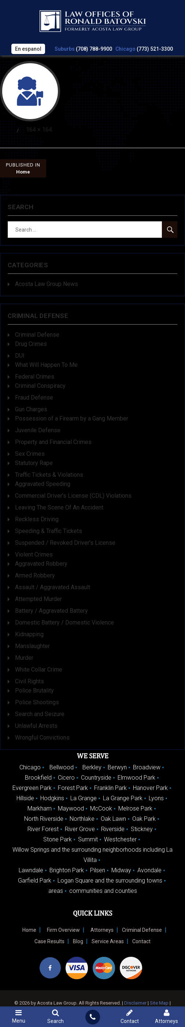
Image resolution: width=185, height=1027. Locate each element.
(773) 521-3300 (155, 49)
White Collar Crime (38, 669)
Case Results (49, 941)
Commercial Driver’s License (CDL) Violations (73, 496)
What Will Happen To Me (46, 365)
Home (29, 930)
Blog (78, 941)
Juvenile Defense (37, 430)
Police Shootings (37, 702)
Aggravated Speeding (42, 484)
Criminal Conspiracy (40, 386)
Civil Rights (29, 681)
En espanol (28, 49)
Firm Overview (63, 930)
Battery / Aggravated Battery (51, 611)
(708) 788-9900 (94, 49)
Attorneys (102, 930)
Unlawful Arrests (36, 726)
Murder (24, 658)
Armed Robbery (35, 575)
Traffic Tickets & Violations (49, 475)
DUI (20, 356)
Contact (141, 941)
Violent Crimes (34, 554)
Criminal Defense (37, 335)
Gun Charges (31, 409)
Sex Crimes (30, 454)
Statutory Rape (34, 463)
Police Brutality (34, 690)
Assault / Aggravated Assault (52, 587)
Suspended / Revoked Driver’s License (65, 543)
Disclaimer (135, 1003)
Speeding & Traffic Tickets (48, 531)
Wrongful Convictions (42, 737)
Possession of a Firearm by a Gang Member (71, 418)
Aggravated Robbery (41, 564)
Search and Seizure (39, 714)
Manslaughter (32, 646)
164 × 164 (39, 129)
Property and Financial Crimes (53, 442)
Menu (18, 1016)
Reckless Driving (37, 519)
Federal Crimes (34, 376)
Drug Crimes (31, 344)
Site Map (159, 1003)
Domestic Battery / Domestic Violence (64, 622)
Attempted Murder (38, 599)
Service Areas (108, 941)
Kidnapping (29, 634)
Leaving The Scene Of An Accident (59, 507)
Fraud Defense (34, 397)
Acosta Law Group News (46, 284)
